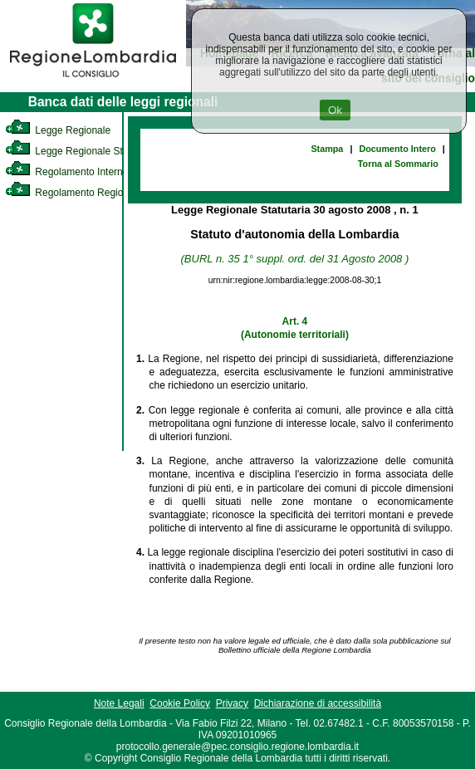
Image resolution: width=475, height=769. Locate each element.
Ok (335, 110)
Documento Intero (397, 149)
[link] (93, 80)
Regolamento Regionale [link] (73, 192)
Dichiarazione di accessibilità (317, 703)
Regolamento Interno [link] (66, 172)
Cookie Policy (179, 703)
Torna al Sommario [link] (398, 164)
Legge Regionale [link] (57, 130)
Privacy (232, 703)
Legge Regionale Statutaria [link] (80, 151)
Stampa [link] (327, 149)
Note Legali (119, 703)
